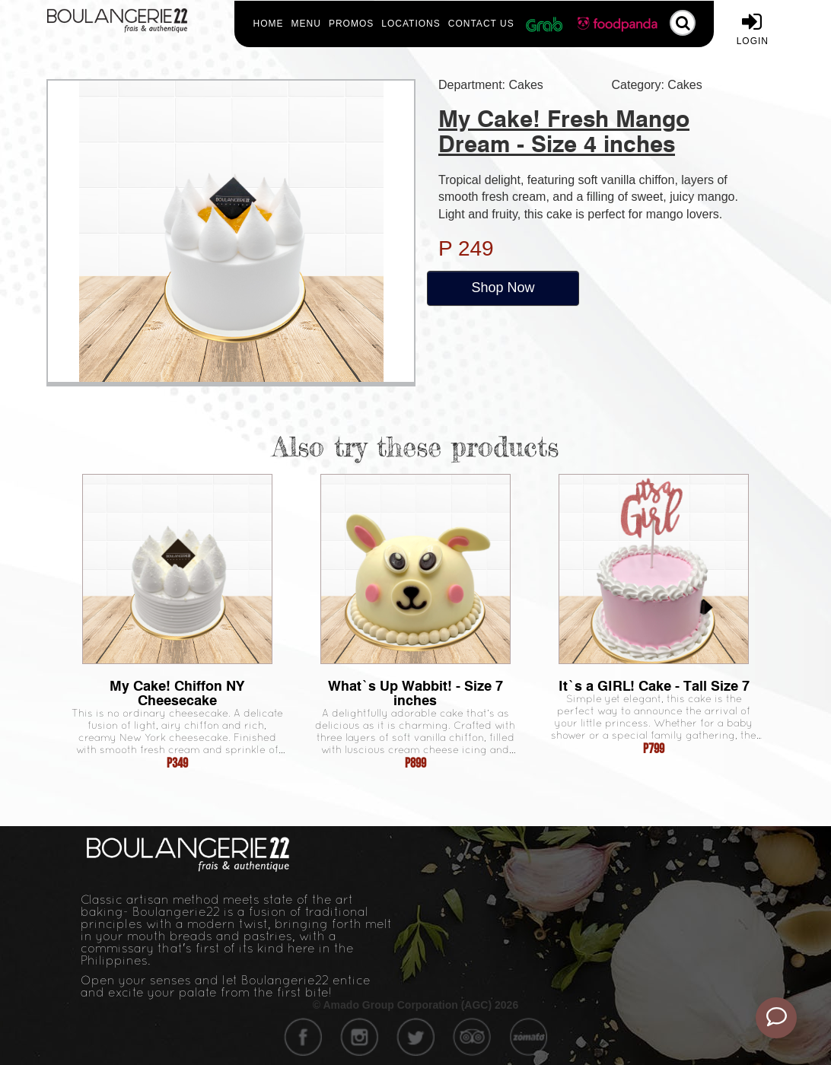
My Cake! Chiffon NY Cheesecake (177, 693)
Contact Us (481, 23)
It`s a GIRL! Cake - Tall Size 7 (654, 686)
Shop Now (502, 287)
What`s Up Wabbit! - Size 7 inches (415, 693)
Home (268, 23)
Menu (306, 23)
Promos (351, 23)
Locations (410, 23)
